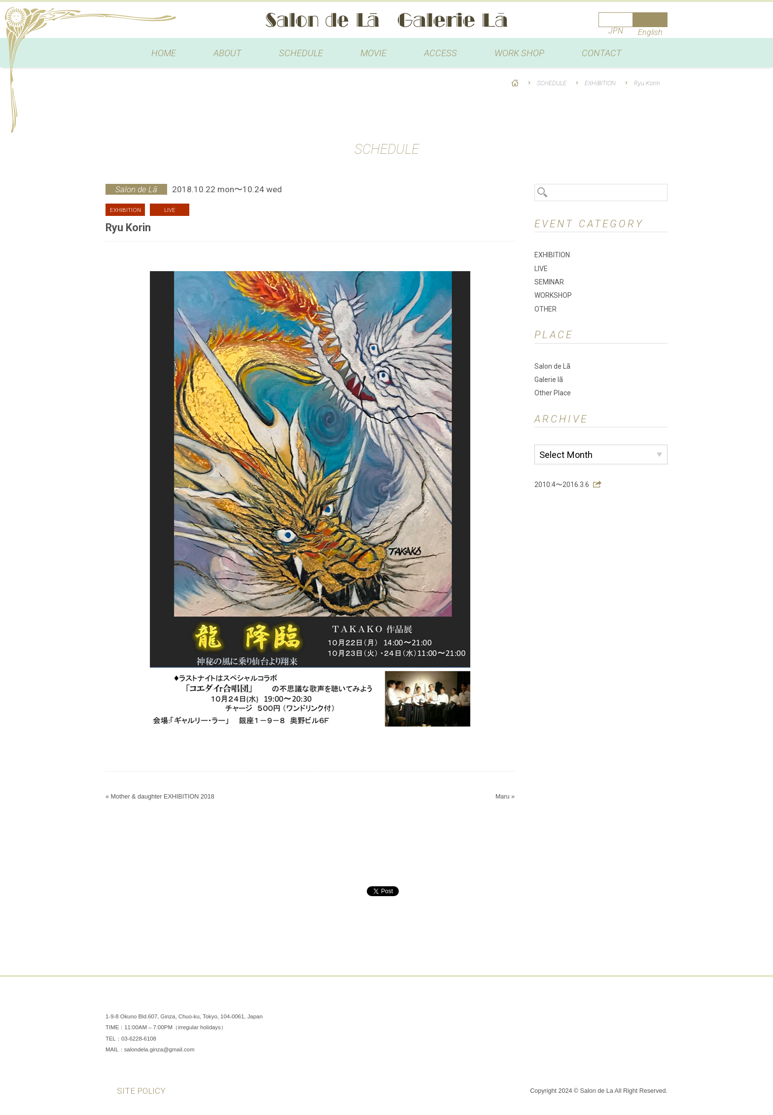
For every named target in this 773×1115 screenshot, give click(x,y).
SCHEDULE (301, 53)
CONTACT (602, 53)
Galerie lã (548, 379)
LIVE (541, 269)
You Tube (658, 1001)
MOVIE (373, 53)
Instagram (628, 1001)
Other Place (552, 393)
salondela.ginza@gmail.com (159, 1049)
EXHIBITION (600, 83)
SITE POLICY (141, 1091)
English (650, 32)
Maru (502, 796)
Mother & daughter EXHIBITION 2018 (162, 796)
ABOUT (227, 53)
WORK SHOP (519, 53)
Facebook (598, 1001)
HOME (163, 53)
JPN (615, 30)
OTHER (545, 309)
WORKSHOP (553, 295)
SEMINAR (549, 282)
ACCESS (440, 53)
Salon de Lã (386, 20)
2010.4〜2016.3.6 (561, 484)
